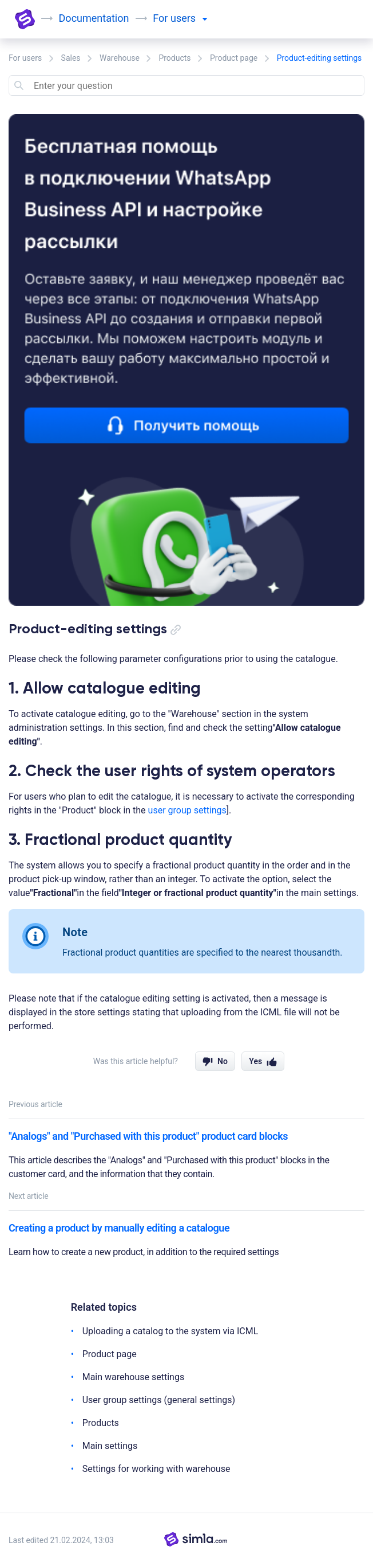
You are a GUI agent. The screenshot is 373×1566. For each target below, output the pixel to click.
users (189, 18)
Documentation (94, 18)
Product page (233, 58)
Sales (71, 58)
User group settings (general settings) (159, 1399)
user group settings (187, 810)
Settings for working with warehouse (156, 1468)
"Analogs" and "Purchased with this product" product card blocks (148, 1136)
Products (174, 58)
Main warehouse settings (133, 1377)
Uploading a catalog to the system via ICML (170, 1331)
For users (25, 58)
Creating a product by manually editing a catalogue (119, 1228)
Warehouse (120, 58)
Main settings (110, 1445)
